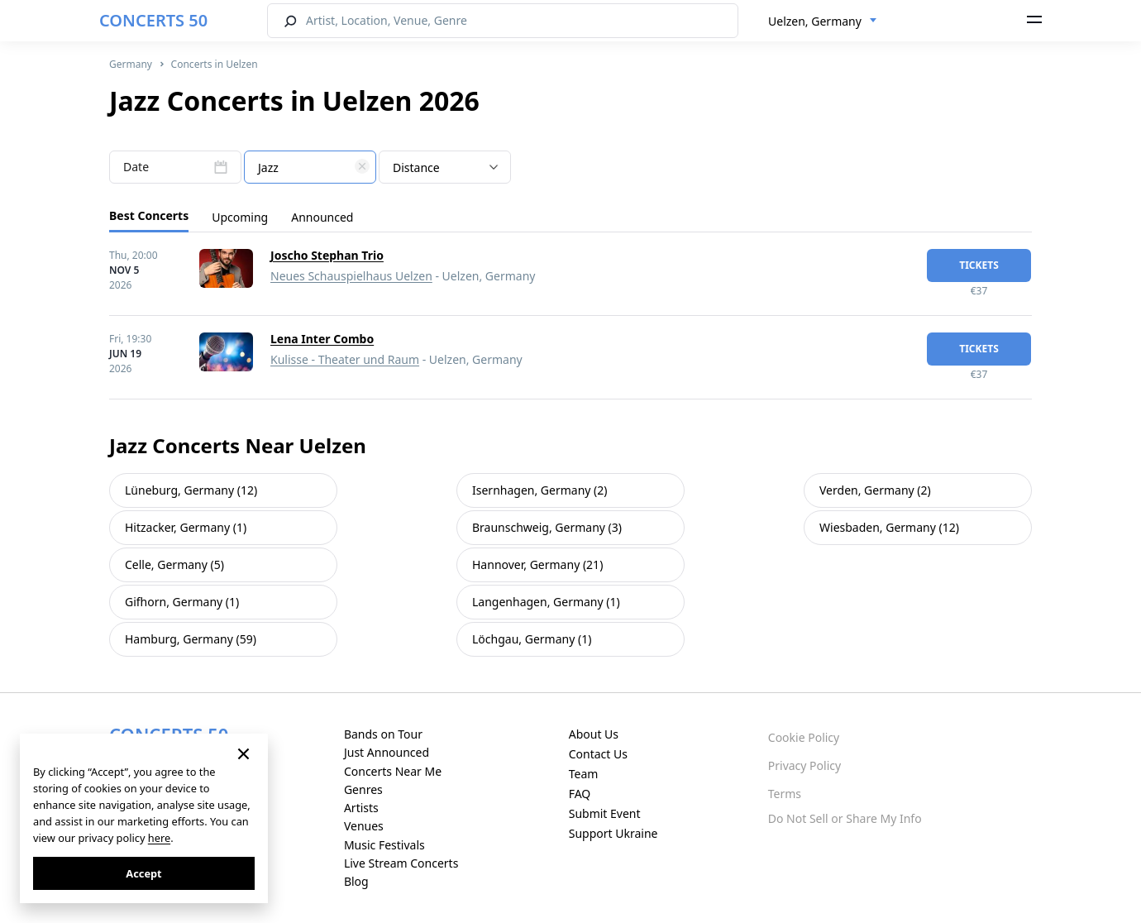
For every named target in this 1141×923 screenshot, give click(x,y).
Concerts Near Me (393, 771)
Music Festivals (384, 845)
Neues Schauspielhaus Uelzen (351, 276)
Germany (130, 64)
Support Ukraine (613, 833)
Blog (356, 881)
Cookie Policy (803, 737)
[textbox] (310, 167)
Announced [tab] (322, 217)
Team (584, 774)
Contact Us (598, 754)
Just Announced (386, 752)
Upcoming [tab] (240, 217)
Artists (361, 807)
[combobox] (822, 21)
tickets (979, 265)
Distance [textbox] (416, 167)
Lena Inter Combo (322, 339)
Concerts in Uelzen (214, 64)
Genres (363, 789)
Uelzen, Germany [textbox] (815, 21)
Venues (364, 826)
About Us (593, 734)
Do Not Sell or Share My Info (845, 818)
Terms (784, 793)
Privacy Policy (804, 765)
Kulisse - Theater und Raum (344, 359)
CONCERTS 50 (153, 20)
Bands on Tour (383, 734)
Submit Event (605, 813)
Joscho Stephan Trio (327, 255)
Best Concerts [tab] (149, 215)
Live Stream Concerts (401, 863)
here (159, 837)
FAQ (580, 793)
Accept (143, 873)
